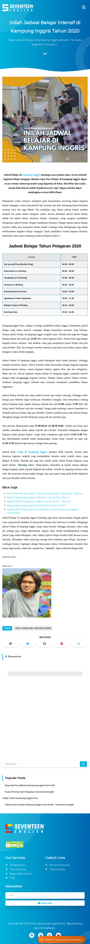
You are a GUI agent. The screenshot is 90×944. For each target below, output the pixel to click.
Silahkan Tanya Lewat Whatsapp (61, 939)
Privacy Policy (57, 869)
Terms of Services (59, 865)
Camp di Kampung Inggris (32, 452)
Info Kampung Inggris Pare (33, 628)
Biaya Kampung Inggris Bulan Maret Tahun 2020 (36, 505)
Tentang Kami (18, 865)
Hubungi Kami (18, 869)
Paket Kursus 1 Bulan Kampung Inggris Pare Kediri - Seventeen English (39, 805)
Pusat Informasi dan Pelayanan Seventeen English (29, 792)
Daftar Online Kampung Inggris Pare (20, 798)
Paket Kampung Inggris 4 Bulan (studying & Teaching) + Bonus (44, 493)
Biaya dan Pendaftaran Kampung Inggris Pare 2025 (30, 785)
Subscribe (45, 903)
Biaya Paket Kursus (21, 873)
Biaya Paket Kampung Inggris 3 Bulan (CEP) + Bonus (38, 501)
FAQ (12, 877)
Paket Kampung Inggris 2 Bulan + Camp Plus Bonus (38, 497)
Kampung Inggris (31, 174)
